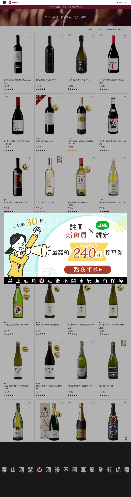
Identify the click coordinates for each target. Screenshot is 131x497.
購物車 (120, 3)
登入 (126, 3)
